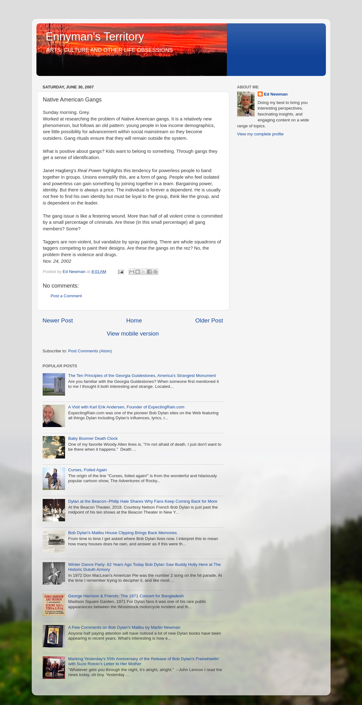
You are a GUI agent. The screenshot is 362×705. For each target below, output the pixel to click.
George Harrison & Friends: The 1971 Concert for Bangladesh (126, 596)
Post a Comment (66, 296)
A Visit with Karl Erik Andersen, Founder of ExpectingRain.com (126, 407)
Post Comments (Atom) (90, 351)
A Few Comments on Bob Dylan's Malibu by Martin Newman (124, 627)
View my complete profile (260, 134)
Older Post (209, 320)
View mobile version (133, 333)
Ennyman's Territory (95, 36)
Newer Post (58, 320)
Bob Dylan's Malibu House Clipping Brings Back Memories (122, 532)
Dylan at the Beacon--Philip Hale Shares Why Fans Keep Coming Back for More (142, 501)
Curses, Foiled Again (87, 470)
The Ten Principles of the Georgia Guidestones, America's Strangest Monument (142, 375)
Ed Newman (276, 94)
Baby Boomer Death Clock (93, 438)
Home (134, 320)
